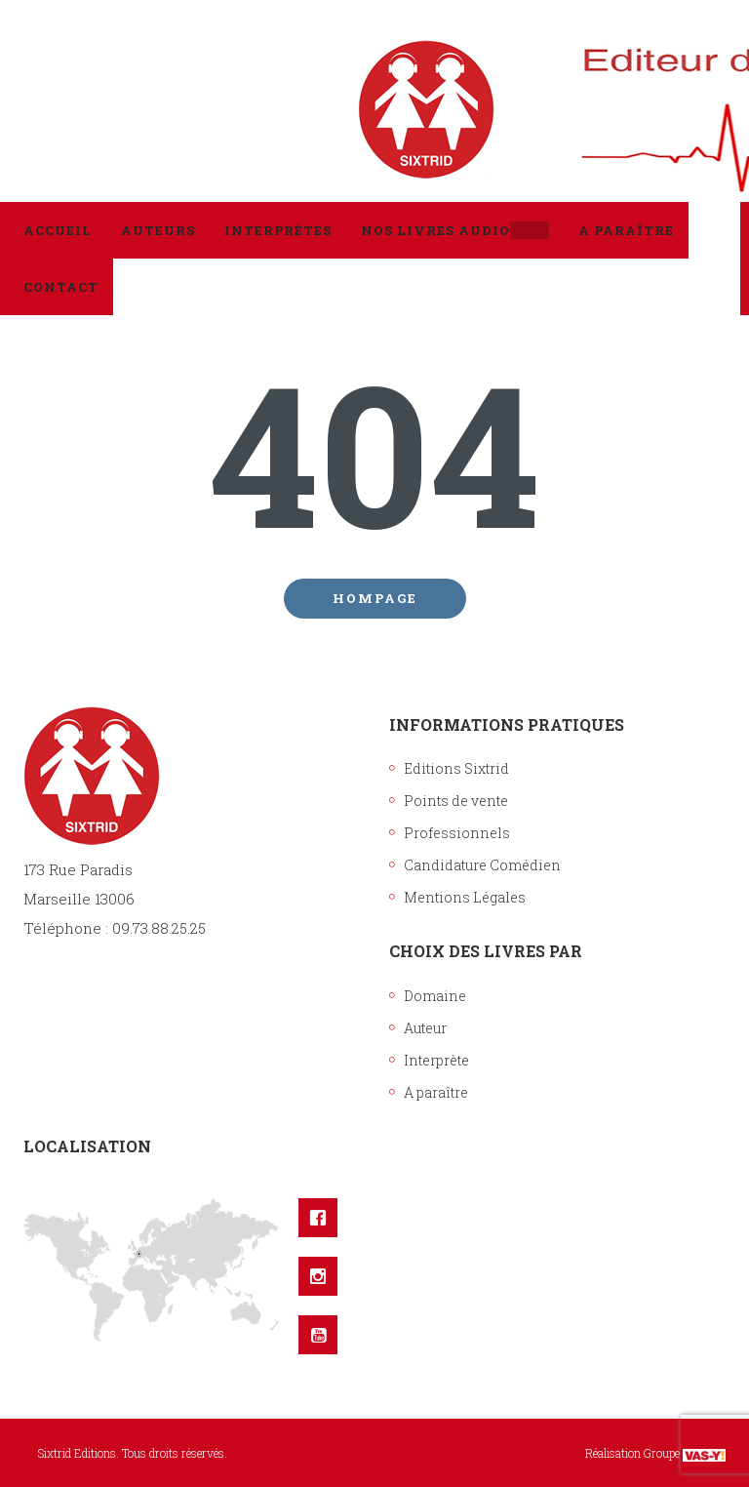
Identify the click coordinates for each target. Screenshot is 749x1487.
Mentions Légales (465, 897)
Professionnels (457, 833)
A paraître (436, 1092)
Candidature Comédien (482, 865)
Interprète (436, 1060)
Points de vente (456, 800)
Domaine (435, 995)
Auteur (425, 1028)
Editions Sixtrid (456, 768)
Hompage (375, 598)
